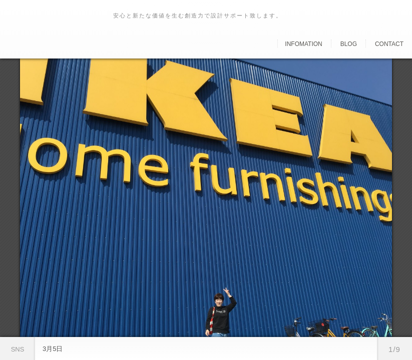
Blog (348, 44)
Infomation (303, 44)
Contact (389, 44)
